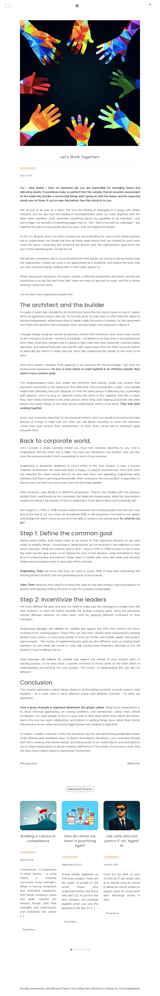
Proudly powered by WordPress (40, 988)
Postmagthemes (129, 988)
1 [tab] (71, 949)
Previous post (28, 763)
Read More (29, 929)
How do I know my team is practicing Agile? (80, 841)
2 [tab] (75, 949)
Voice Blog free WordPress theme (92, 988)
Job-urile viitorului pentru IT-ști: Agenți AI (122, 841)
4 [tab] (82, 949)
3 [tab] (78, 949)
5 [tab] (85, 949)
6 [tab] (89, 949)
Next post (133, 763)
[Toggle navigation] (77, 6)
